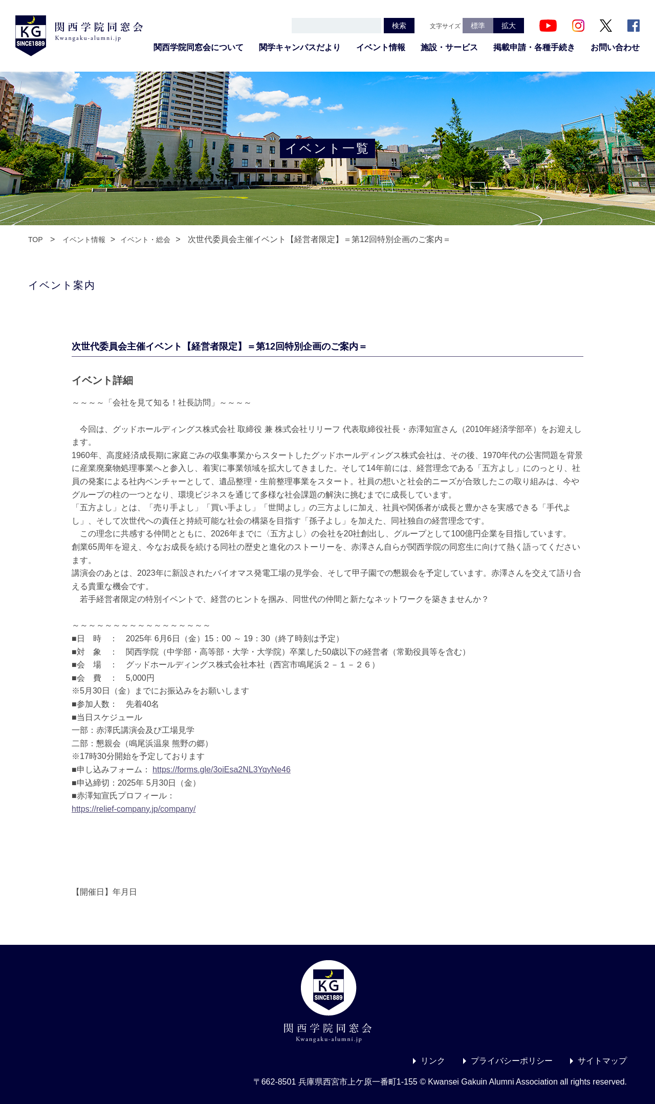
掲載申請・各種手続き (534, 47)
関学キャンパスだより (300, 47)
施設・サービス (449, 47)
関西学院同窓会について (199, 47)
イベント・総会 (145, 239)
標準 (478, 25)
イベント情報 (380, 47)
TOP (35, 239)
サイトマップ (602, 1060)
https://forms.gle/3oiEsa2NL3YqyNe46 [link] (221, 769)
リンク (433, 1060)
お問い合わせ (615, 47)
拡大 (508, 25)
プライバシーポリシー (512, 1060)
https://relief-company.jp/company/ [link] (133, 809)
